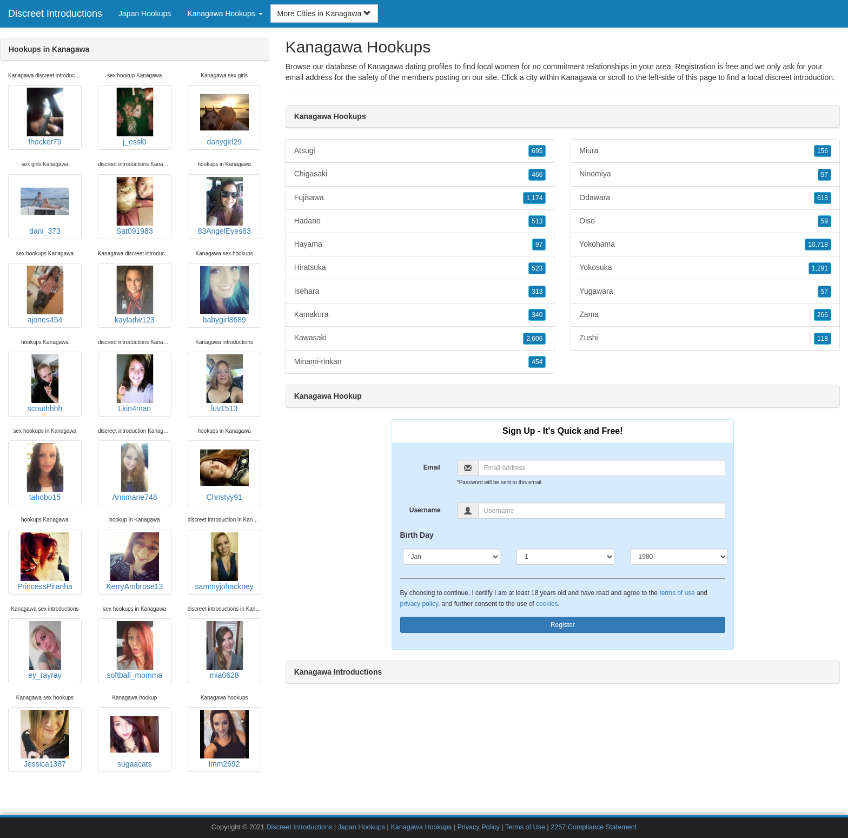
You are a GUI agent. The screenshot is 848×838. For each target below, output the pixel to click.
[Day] (565, 557)
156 (822, 151)
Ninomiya (705, 174)
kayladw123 (134, 295)
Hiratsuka (420, 268)
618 (822, 198)
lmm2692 (224, 739)
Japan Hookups (144, 13)
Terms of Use (525, 827)
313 (537, 291)
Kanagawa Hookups (421, 827)
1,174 (534, 198)
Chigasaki (420, 174)
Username (425, 510)
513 (537, 221)
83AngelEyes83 (224, 206)
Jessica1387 (45, 739)
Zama (705, 315)
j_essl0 (134, 117)
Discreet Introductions (55, 13)
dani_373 (45, 206)
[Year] (679, 557)
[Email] (601, 468)
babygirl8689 (224, 295)
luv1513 (224, 383)
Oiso (705, 221)
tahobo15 (45, 472)
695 (537, 151)
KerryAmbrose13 (134, 561)
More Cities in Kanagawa (324, 13)
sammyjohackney (224, 561)
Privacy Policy (478, 827)
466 (537, 175)
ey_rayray (45, 650)
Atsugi (420, 151)
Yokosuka (705, 268)
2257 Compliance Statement (594, 827)
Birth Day (417, 535)
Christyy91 (224, 472)
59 (824, 221)
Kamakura (420, 315)
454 (537, 362)
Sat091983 (134, 206)
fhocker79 (45, 117)
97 (538, 244)
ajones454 (45, 295)
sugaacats (134, 739)
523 (537, 268)
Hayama (420, 244)
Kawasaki (420, 338)
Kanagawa (579, 77)
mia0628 (224, 650)
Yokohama (705, 244)
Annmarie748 (134, 472)
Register (563, 625)
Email (432, 467)
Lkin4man (134, 383)
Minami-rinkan (420, 362)
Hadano (420, 221)
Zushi (705, 338)
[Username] (601, 511)
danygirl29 (224, 117)
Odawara (705, 198)
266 (822, 315)
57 (824, 175)
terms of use (676, 593)
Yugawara (705, 292)
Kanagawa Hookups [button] (224, 13)
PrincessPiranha (44, 561)
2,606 (534, 338)
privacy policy (419, 604)
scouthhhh (45, 383)
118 (822, 338)
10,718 (818, 244)
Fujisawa (420, 198)
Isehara (420, 292)
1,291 (820, 268)
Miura (705, 151)
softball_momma (134, 650)
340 (537, 315)
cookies (547, 604)
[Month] (452, 557)
